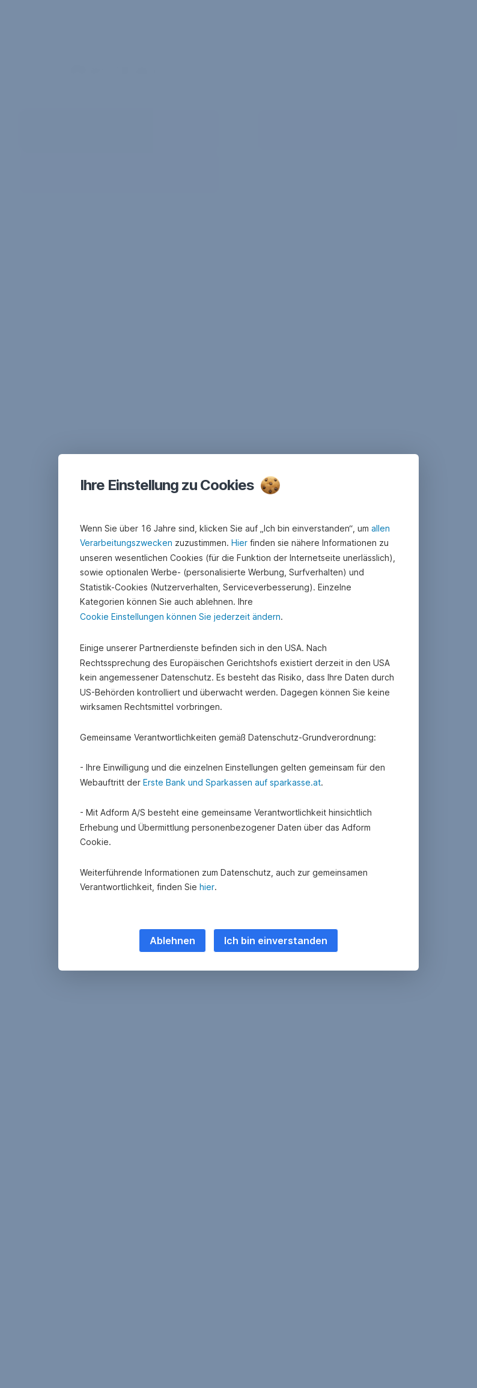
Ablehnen (172, 941)
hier (206, 887)
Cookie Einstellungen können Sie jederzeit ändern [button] (180, 616)
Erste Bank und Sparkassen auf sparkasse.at (232, 782)
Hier (239, 543)
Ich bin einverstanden (275, 941)
